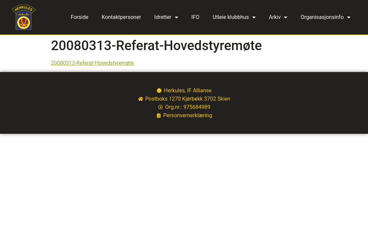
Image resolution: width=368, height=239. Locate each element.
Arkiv (278, 17)
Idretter (166, 17)
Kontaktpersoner (121, 17)
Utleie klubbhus (234, 17)
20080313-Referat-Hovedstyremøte (92, 63)
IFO (195, 17)
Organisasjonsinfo (325, 17)
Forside (79, 17)
